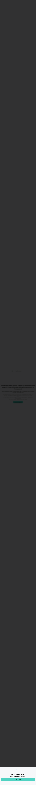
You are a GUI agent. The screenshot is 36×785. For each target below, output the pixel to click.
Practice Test (18, 80)
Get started (31, 1)
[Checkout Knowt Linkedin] (25, 770)
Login (26, 1)
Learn (11, 80)
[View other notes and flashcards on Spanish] (4, 75)
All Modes (4, 80)
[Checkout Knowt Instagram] (14, 770)
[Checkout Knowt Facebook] (18, 770)
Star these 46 (30, 117)
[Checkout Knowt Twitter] (21, 770)
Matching (28, 80)
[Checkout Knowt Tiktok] (11, 770)
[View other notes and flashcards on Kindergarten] (10, 75)
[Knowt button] (33, 15)
